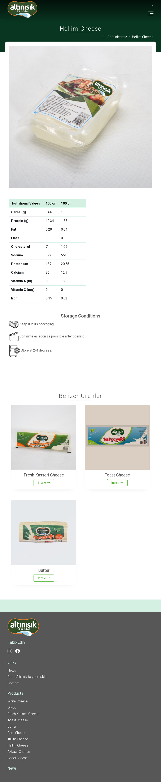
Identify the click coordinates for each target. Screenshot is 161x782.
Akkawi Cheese (19, 752)
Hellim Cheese (18, 745)
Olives (12, 708)
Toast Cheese (18, 720)
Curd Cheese (17, 733)
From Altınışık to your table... (28, 677)
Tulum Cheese (18, 739)
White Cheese (18, 701)
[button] (151, 6)
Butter (12, 726)
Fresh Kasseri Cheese (23, 714)
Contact (13, 683)
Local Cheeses (18, 758)
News (12, 670)
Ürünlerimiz (118, 37)
